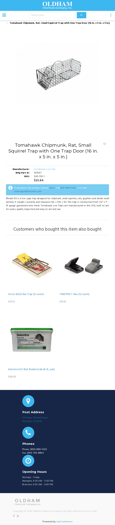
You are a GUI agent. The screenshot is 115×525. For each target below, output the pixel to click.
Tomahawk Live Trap (45, 169)
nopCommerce (64, 522)
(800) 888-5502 (38, 449)
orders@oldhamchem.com (28, 191)
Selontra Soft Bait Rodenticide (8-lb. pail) (31, 369)
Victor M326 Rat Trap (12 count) (26, 294)
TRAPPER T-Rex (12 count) (74, 294)
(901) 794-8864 (35, 453)
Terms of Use (90, 511)
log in (52, 188)
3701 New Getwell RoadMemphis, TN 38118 (34, 419)
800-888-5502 (68, 188)
